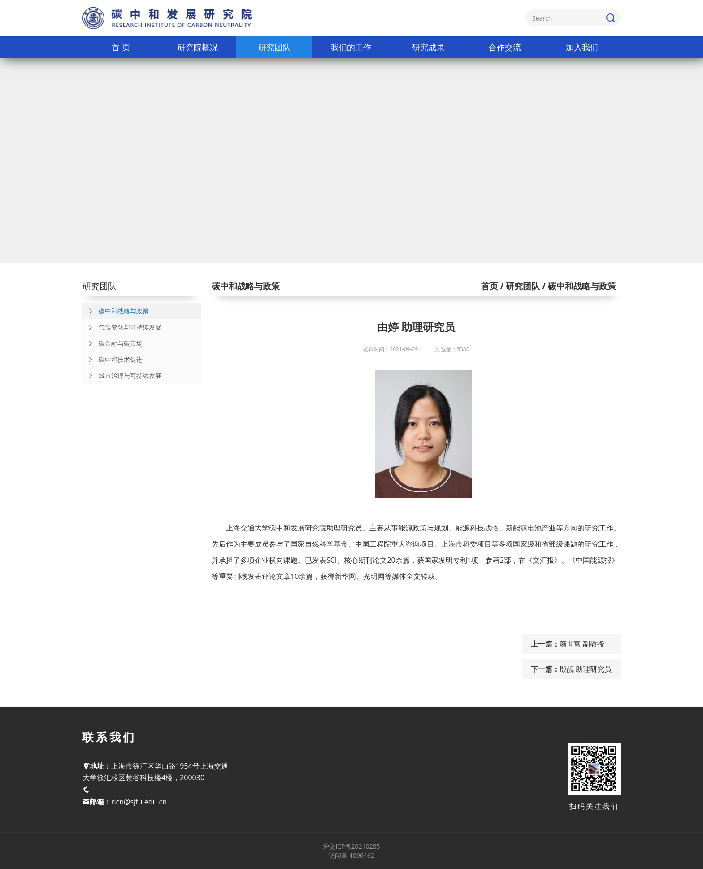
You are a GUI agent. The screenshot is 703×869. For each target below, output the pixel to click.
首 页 (121, 47)
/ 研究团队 (519, 286)
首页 (489, 286)
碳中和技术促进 (112, 360)
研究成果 (428, 47)
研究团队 (274, 47)
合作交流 (505, 47)
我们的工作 (351, 47)
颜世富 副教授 (582, 644)
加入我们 (582, 47)
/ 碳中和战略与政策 (578, 286)
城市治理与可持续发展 (121, 376)
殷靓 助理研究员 (586, 669)
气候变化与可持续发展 (121, 327)
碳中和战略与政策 (115, 311)
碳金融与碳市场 (112, 343)
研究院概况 (198, 47)
